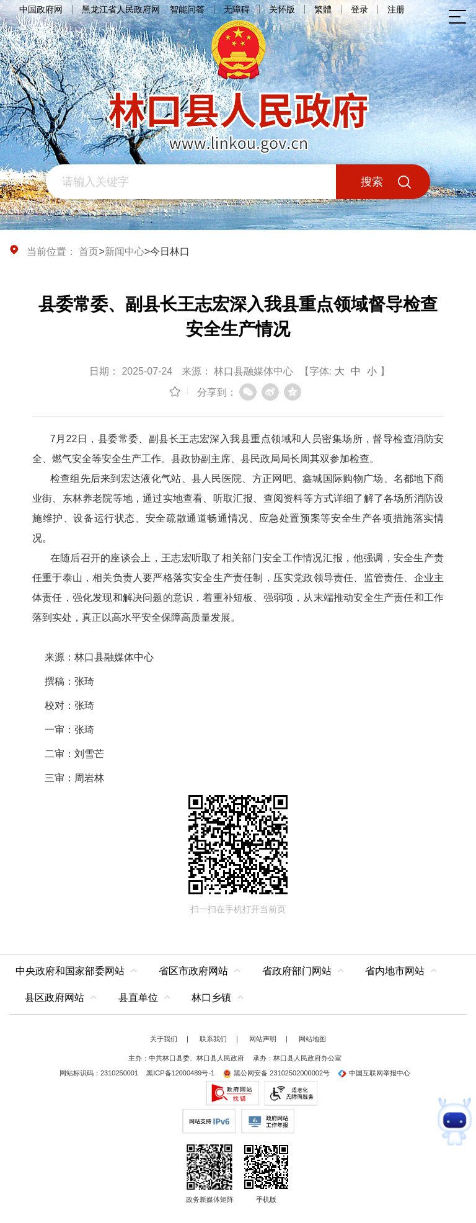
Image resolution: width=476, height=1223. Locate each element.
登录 (359, 9)
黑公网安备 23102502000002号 (276, 1073)
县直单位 (138, 997)
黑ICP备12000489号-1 (180, 1073)
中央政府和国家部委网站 (70, 971)
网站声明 (262, 1039)
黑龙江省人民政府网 (121, 9)
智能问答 (187, 9)
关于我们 (163, 1039)
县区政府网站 (54, 997)
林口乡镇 (211, 997)
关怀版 (282, 9)
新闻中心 (124, 251)
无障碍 (237, 9)
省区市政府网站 (193, 971)
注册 (396, 9)
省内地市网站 (395, 971)
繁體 (323, 9)
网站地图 (312, 1039)
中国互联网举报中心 (374, 1073)
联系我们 (213, 1039)
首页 (89, 251)
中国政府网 (41, 9)
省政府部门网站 (297, 971)
